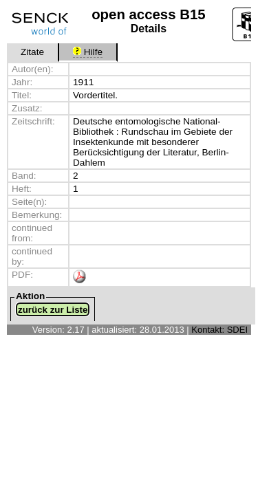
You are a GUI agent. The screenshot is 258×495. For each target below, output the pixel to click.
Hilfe (88, 52)
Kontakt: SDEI (219, 329)
